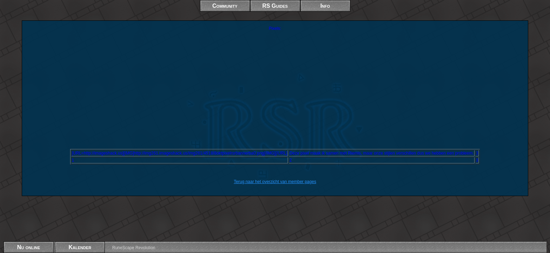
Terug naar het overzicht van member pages (275, 181)
